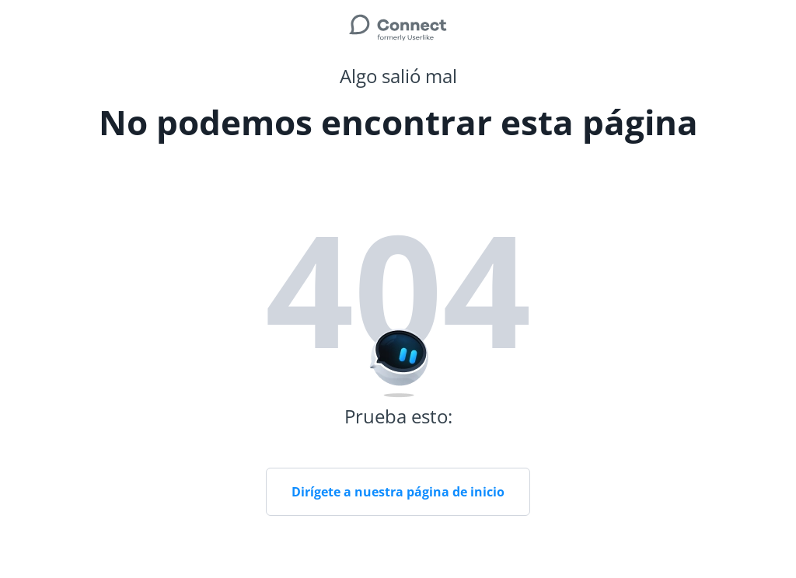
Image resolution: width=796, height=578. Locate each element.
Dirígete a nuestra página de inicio (398, 491)
